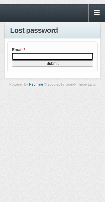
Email (18, 49)
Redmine (36, 84)
